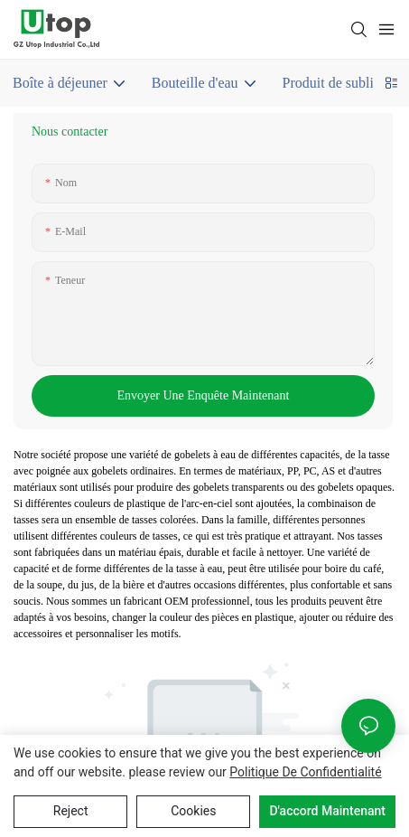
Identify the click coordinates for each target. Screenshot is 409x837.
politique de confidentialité (305, 772)
